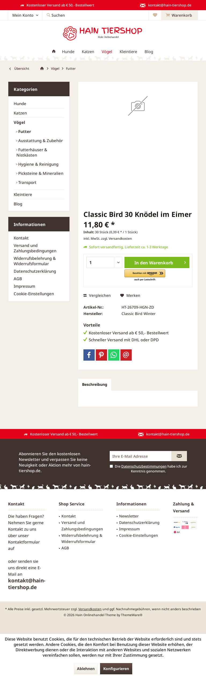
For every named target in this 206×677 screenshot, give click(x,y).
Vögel (19, 122)
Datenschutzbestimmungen (144, 466)
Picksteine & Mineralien (40, 173)
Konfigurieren (116, 668)
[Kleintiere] (128, 51)
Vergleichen (97, 295)
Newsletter (129, 516)
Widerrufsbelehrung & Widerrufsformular (35, 261)
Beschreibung (94, 384)
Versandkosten (90, 609)
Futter (24, 131)
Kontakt (21, 238)
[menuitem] (179, 15)
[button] (144, 275)
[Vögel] (107, 51)
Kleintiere (23, 194)
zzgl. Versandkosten (116, 238)
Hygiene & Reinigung (37, 164)
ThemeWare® (131, 615)
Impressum (24, 286)
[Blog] (149, 51)
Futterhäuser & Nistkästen (31, 152)
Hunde (20, 103)
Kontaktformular (24, 542)
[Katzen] (88, 51)
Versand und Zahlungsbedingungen (35, 248)
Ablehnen (86, 668)
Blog (18, 203)
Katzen (20, 113)
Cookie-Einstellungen (34, 293)
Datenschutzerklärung (35, 271)
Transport (26, 182)
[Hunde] (68, 51)
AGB (18, 278)
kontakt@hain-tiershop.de (26, 584)
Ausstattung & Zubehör (40, 140)
